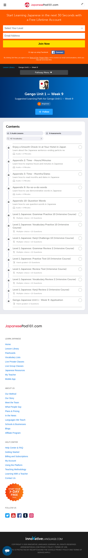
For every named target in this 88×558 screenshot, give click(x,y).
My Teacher (10, 374)
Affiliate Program (13, 433)
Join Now (44, 43)
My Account (10, 461)
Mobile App (10, 379)
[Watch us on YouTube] (13, 515)
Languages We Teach (15, 420)
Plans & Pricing (12, 411)
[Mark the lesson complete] (80, 147)
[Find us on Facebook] (19, 515)
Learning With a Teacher (16, 474)
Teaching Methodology (15, 469)
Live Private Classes (14, 361)
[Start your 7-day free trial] (14, 492)
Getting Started (12, 452)
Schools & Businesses (15, 424)
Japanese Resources (15, 370)
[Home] (41, 7)
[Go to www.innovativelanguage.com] (44, 538)
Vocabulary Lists (12, 357)
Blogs (7, 428)
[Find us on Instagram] (31, 515)
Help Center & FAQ (14, 448)
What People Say (13, 407)
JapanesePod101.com (29, 547)
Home (8, 344)
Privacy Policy (44, 58)
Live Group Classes (14, 366)
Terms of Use (34, 58)
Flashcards (10, 353)
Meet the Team (12, 402)
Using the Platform (13, 465)
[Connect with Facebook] (58, 52)
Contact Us (10, 478)
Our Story (9, 398)
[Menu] (5, 5)
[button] (83, 5)
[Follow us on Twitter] (7, 515)
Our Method (10, 394)
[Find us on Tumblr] (25, 515)
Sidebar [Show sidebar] (44, 72)
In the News (10, 415)
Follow (45, 112)
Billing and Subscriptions (16, 456)
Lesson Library (9, 67)
